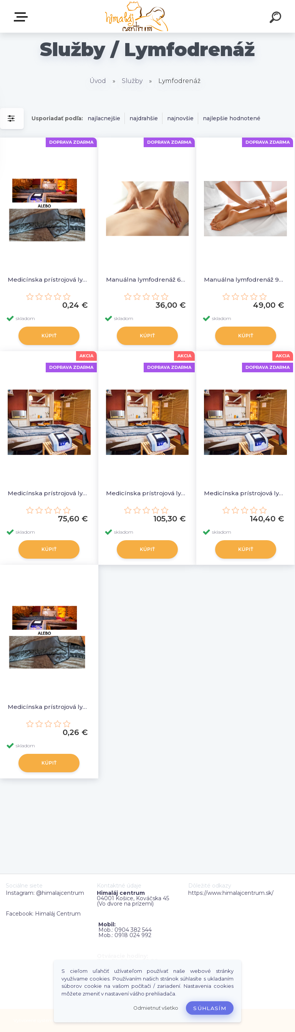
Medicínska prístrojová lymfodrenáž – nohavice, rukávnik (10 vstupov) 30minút (49, 493)
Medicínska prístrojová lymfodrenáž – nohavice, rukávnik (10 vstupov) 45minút (147, 493)
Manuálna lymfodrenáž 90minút (245, 279)
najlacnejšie (104, 118)
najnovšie (180, 118)
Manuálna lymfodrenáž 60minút (147, 279)
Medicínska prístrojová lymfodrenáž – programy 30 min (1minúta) (49, 706)
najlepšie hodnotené (231, 118)
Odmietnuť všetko (155, 1008)
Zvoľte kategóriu (22, 17)
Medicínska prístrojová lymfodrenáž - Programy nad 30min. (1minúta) (49, 279)
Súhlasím (209, 1008)
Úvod (97, 81)
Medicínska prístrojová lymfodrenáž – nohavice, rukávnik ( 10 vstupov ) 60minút (245, 493)
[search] (276, 18)
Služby (132, 81)
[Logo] (136, 16)
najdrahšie (143, 118)
